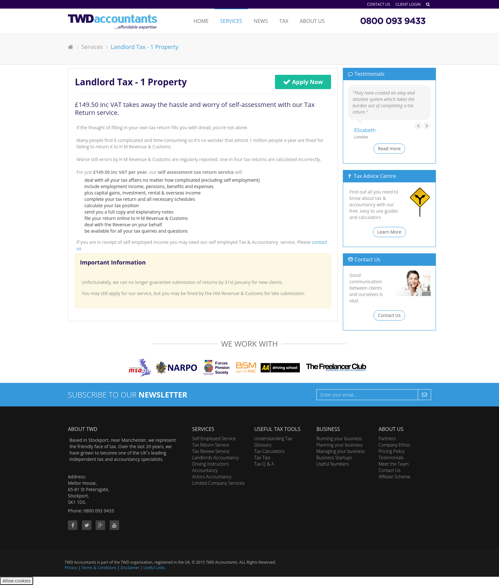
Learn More (389, 232)
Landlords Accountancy (215, 458)
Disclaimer (129, 567)
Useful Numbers (332, 464)
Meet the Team (394, 464)
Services (231, 21)
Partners (387, 438)
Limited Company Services (218, 483)
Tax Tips (262, 458)
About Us (312, 21)
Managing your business (340, 451)
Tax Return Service (210, 445)
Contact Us (378, 4)
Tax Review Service (210, 451)
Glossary (262, 445)
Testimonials (391, 458)
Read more (389, 148)
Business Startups (334, 458)
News (261, 21)
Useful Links (154, 567)
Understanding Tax (273, 438)
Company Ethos (394, 445)
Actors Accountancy (211, 477)
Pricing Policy (392, 451)
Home (201, 21)
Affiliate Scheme (394, 477)
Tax (283, 21)
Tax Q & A (264, 464)
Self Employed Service (214, 438)
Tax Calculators (269, 451)
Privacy (71, 567)
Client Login (408, 4)
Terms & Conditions (98, 567)
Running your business (339, 438)
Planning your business (339, 445)
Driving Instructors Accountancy (210, 467)
